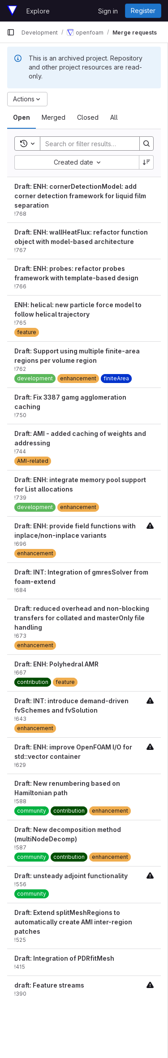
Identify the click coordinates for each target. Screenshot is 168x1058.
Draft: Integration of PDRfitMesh (64, 958)
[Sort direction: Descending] (146, 162)
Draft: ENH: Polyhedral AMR (56, 664)
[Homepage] (12, 11)
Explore (38, 11)
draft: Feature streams (49, 985)
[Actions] (27, 99)
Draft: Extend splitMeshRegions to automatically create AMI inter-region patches (73, 922)
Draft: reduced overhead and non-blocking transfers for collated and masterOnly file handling (81, 618)
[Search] (99, 143)
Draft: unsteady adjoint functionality (71, 875)
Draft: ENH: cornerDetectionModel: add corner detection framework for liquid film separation (80, 196)
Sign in (108, 11)
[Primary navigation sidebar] (11, 32)
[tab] (21, 117)
